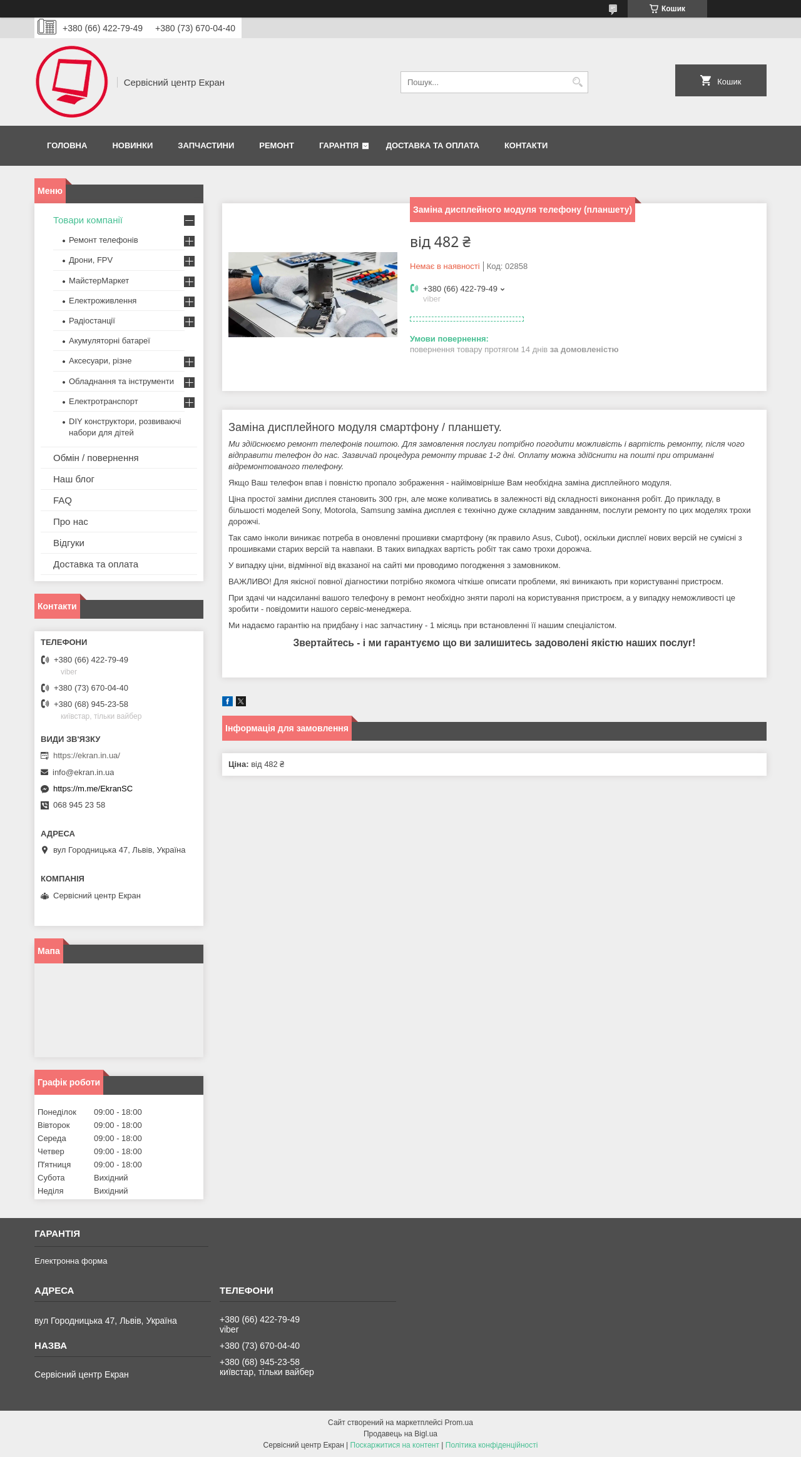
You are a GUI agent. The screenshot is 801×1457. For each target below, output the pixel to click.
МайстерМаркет (99, 280)
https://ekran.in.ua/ (86, 755)
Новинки (132, 145)
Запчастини (206, 145)
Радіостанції (92, 320)
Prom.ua (459, 1422)
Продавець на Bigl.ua (400, 1433)
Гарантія (339, 145)
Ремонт (276, 145)
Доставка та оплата (432, 145)
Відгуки (68, 542)
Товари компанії (88, 220)
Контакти (526, 145)
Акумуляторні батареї (109, 340)
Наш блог (73, 479)
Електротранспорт (103, 401)
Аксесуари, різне (100, 360)
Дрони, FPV (91, 260)
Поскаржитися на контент (394, 1445)
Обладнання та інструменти (121, 381)
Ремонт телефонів (103, 240)
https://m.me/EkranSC (93, 788)
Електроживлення (102, 300)
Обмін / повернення (96, 457)
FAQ (62, 500)
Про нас (70, 521)
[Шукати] (577, 82)
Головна (67, 145)
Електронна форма (70, 1261)
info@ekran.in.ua (83, 772)
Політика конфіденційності (492, 1445)
